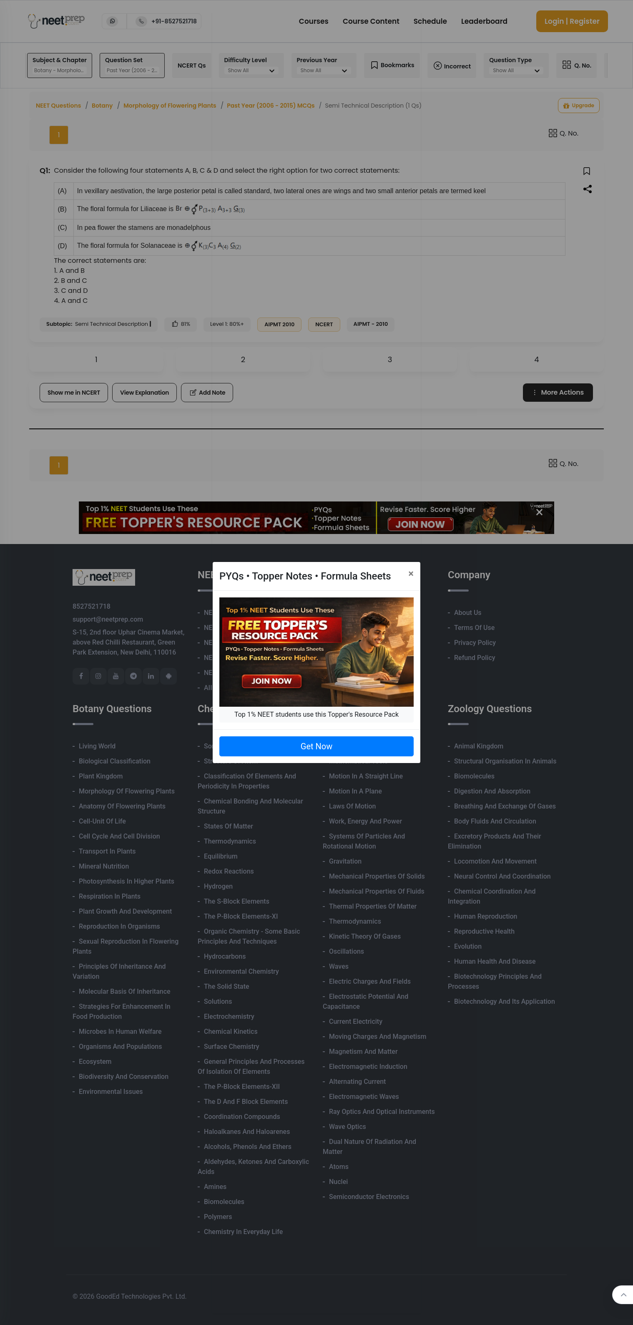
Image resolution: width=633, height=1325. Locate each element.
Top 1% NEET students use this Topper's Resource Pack (316, 714)
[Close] (411, 573)
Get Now (316, 746)
